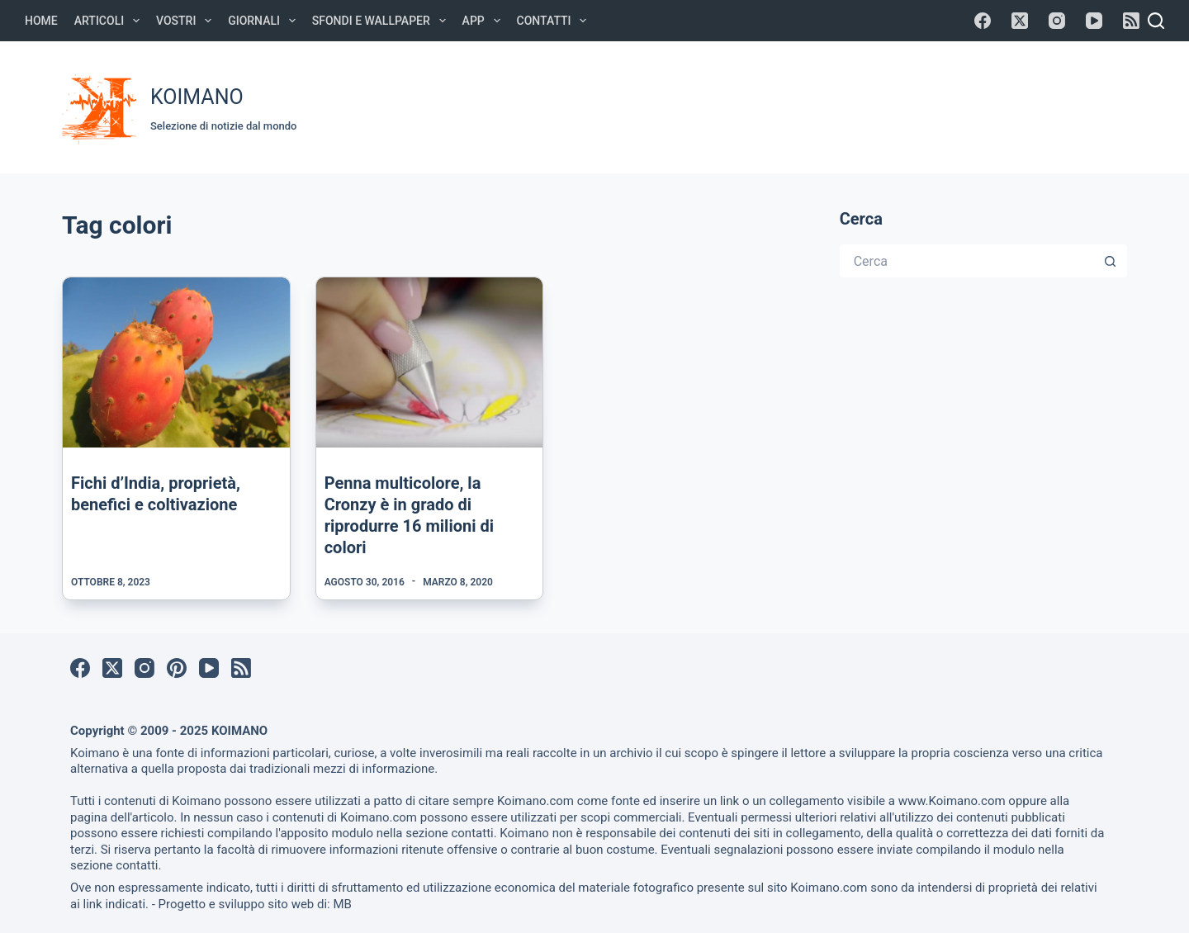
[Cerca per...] (967, 260)
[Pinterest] (177, 668)
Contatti (555, 21)
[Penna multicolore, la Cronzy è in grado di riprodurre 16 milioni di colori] (429, 362)
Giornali (265, 21)
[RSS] (1131, 20)
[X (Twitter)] (1019, 20)
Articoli (110, 21)
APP (484, 21)
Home (41, 20)
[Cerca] (1156, 20)
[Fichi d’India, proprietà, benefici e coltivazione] (176, 362)
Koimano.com (535, 800)
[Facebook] (982, 20)
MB (342, 904)
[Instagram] (1057, 20)
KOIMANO (197, 97)
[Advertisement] (818, 105)
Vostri (187, 21)
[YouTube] (1094, 20)
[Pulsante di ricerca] (1110, 260)
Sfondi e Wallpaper (382, 21)
